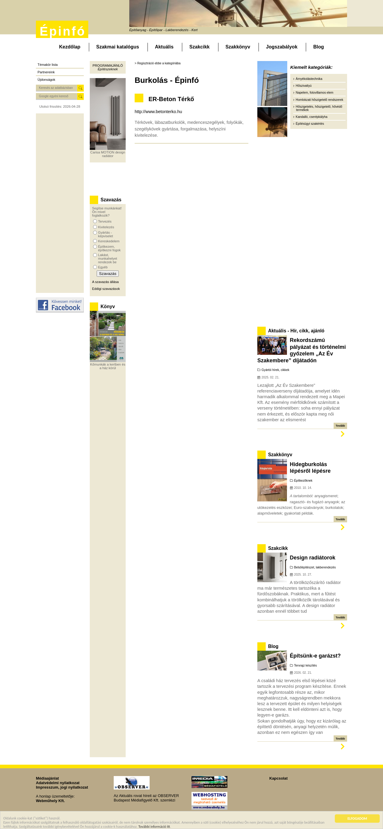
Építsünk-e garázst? (315, 656)
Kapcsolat (278, 778)
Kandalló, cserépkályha (311, 116)
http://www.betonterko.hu (158, 111)
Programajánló (107, 65)
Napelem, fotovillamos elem (314, 92)
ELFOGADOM (357, 818)
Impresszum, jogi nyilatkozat (62, 787)
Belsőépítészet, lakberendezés (315, 567)
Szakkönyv (237, 46)
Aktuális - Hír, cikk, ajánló (296, 330)
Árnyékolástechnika (309, 78)
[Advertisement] (60, 203)
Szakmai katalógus (117, 46)
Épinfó (62, 31)
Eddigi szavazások (106, 288)
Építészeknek (108, 69)
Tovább (340, 425)
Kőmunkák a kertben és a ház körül (107, 366)
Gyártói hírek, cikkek (275, 370)
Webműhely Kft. (50, 800)
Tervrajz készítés (305, 665)
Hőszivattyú (303, 85)
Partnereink (46, 72)
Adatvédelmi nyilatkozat (58, 783)
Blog (318, 46)
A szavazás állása (105, 282)
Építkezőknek (303, 480)
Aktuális (164, 46)
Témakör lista (48, 64)
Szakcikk (199, 46)
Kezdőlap (69, 46)
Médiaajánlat (47, 778)
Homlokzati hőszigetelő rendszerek (319, 99)
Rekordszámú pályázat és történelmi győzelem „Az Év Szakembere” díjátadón (301, 350)
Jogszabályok (281, 46)
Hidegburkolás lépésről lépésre (310, 467)
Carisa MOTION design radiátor (107, 154)
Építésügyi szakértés (310, 123)
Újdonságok (46, 79)
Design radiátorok (312, 558)
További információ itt (154, 827)
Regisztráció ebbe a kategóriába (159, 63)
